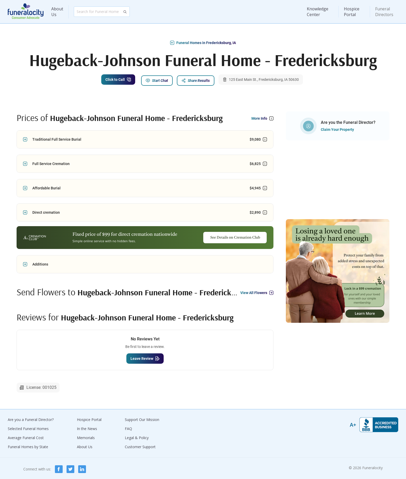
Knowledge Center (317, 11)
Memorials (86, 435)
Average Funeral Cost (26, 435)
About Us (57, 11)
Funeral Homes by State (28, 444)
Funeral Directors (384, 11)
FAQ (128, 426)
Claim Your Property (337, 128)
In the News (87, 426)
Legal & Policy (137, 435)
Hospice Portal (351, 11)
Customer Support (140, 444)
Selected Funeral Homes (28, 426)
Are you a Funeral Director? (31, 417)
